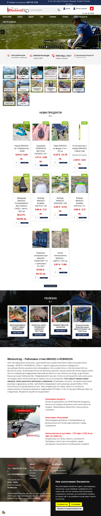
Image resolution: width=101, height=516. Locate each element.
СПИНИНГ (52, 17)
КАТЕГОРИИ (7, 17)
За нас (50, 1)
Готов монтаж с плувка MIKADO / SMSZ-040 (79, 148)
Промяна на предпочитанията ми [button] (69, 508)
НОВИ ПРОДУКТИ (80, 17)
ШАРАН (19, 17)
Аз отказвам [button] (75, 504)
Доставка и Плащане (61, 1)
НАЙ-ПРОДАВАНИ (9, 22)
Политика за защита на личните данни (43, 496)
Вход (68, 8)
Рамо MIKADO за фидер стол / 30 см (60, 148)
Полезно (87, 1)
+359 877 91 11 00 (19, 468)
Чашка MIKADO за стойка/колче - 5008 (21, 148)
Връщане (73, 1)
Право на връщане (59, 470)
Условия (80, 1)
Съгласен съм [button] (62, 504)
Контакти (69, 4)
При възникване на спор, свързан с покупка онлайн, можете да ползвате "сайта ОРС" (39, 493)
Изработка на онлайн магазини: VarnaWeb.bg (23, 498)
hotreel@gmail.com (19, 474)
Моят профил (57, 468)
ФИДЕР (31, 17)
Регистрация (81, 8)
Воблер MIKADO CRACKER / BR (60, 200)
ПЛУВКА (65, 17)
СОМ (41, 17)
